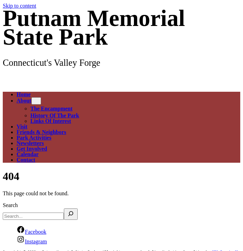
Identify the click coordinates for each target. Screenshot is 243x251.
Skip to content (19, 6)
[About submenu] (36, 101)
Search (10, 205)
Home (24, 94)
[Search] (71, 214)
